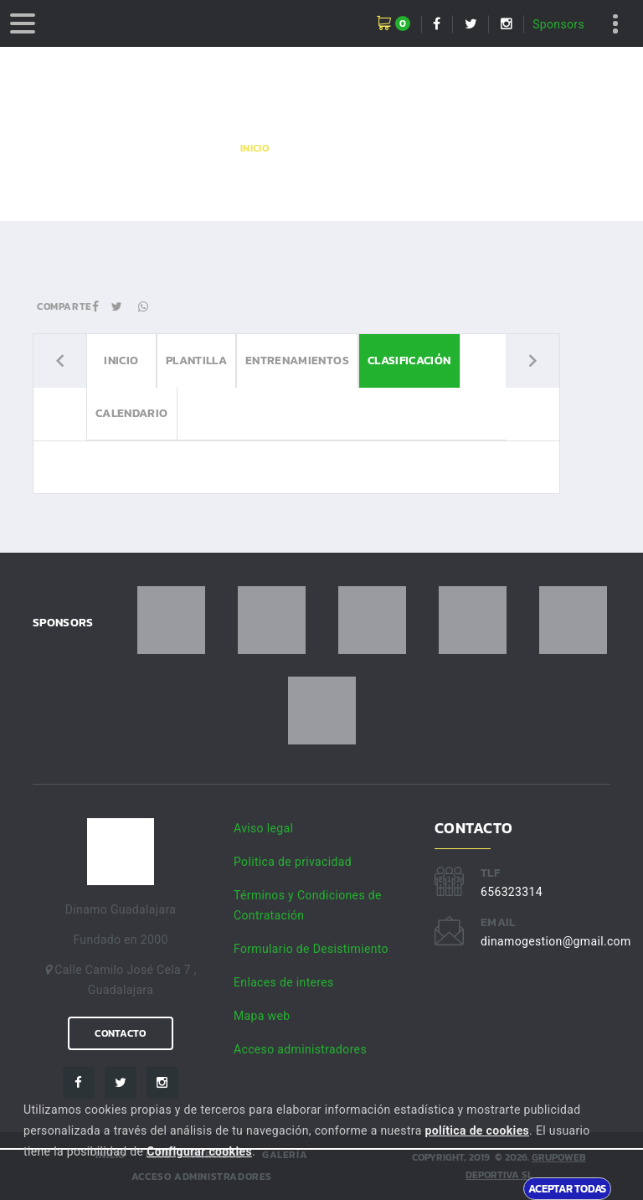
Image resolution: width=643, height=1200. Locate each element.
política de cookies (476, 1130)
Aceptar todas (567, 1188)
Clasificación (409, 360)
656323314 (512, 892)
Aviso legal (263, 828)
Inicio (254, 148)
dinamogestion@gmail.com (556, 941)
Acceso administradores (300, 1049)
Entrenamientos (297, 360)
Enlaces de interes (284, 982)
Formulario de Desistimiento (311, 948)
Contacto (120, 1033)
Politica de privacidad (293, 861)
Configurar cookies (199, 1151)
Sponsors (558, 24)
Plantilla (196, 360)
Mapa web (262, 1015)
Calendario (131, 413)
